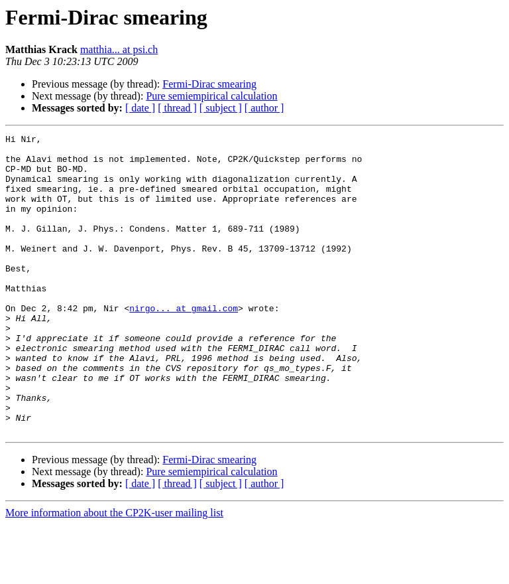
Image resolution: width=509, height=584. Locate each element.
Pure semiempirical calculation (211, 96)
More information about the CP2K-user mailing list (114, 572)
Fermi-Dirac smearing (209, 84)
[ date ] (140, 107)
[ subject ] (220, 107)
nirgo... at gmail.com (183, 344)
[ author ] (264, 107)
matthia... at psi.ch (119, 49)
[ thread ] (177, 107)
